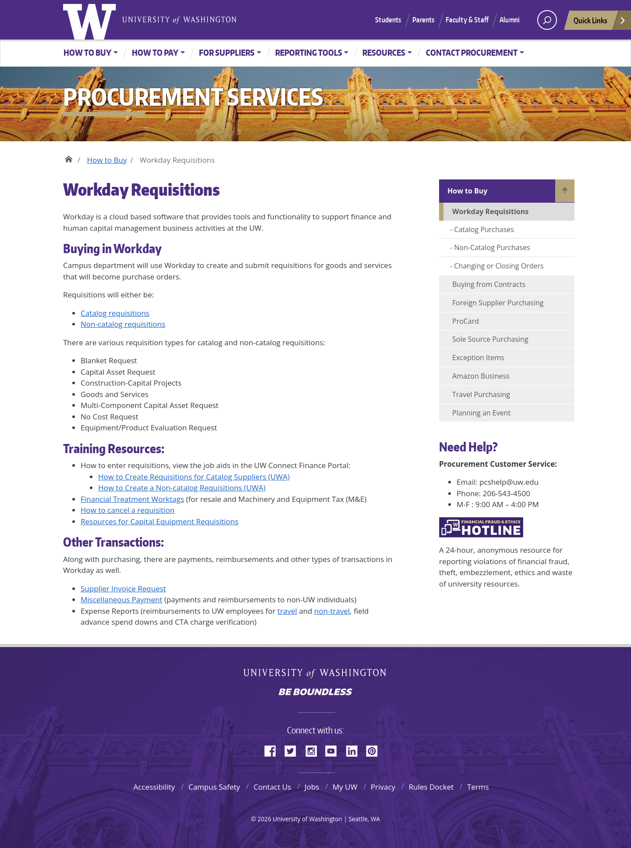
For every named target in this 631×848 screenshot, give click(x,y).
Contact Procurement (472, 52)
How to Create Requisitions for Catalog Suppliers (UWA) (194, 477)
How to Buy (87, 52)
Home (68, 158)
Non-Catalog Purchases (492, 247)
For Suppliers (227, 52)
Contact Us (272, 787)
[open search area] (547, 20)
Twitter (293, 750)
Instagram (314, 750)
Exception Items (478, 357)
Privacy (383, 787)
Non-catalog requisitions (123, 324)
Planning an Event (481, 413)
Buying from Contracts (488, 284)
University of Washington (91, 19)
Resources (383, 52)
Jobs (312, 787)
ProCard (465, 321)
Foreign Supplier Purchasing (498, 303)
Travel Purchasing (481, 394)
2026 (264, 819)
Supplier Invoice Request (123, 588)
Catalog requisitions (115, 313)
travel (287, 611)
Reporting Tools (308, 52)
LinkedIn (355, 750)
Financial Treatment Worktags (132, 499)
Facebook (273, 750)
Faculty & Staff (467, 19)
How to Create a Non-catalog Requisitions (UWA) (182, 488)
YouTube (334, 750)
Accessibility (154, 787)
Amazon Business (481, 376)
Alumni (510, 19)
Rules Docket (431, 787)
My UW (345, 787)
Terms (478, 787)
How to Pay (155, 52)
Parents (423, 19)
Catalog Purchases (484, 229)
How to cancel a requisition (127, 510)
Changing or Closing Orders (498, 266)
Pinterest (375, 750)
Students (388, 19)
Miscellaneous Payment (122, 599)
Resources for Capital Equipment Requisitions (159, 521)
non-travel (332, 611)
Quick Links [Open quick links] (600, 22)
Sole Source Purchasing (490, 339)
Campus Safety (214, 787)
